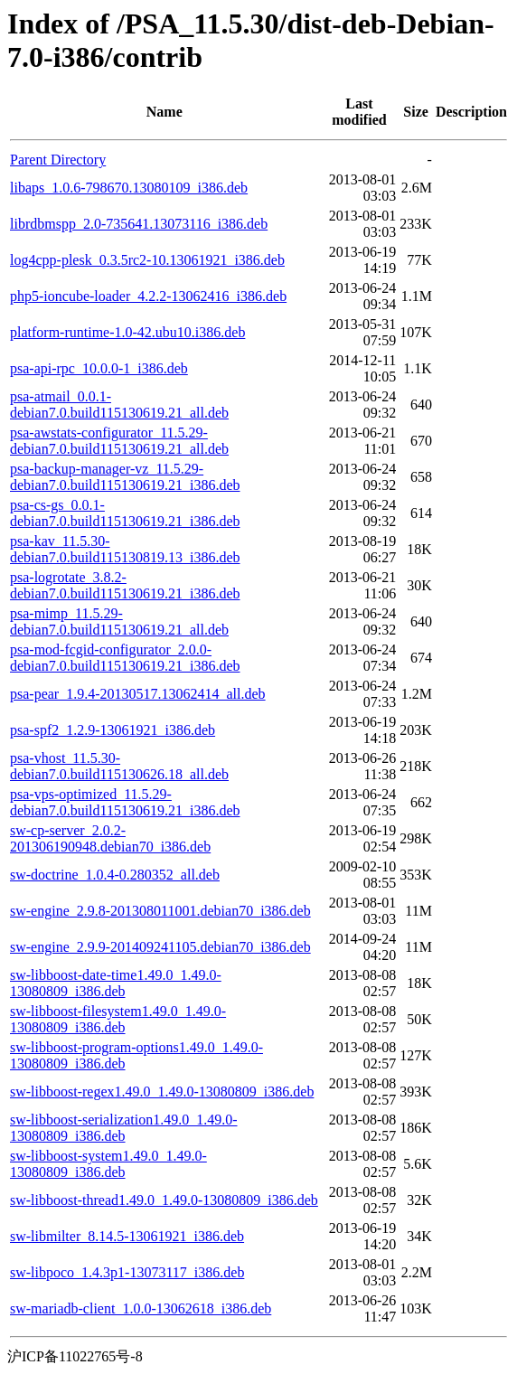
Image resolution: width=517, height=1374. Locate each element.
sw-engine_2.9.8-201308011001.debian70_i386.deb (160, 910)
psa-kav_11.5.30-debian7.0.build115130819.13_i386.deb (125, 549)
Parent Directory (58, 159)
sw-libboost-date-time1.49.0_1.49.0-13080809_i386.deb (115, 983)
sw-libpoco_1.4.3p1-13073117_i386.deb (127, 1272)
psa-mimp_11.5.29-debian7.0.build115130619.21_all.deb (119, 621)
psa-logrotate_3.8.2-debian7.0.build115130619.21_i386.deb (125, 585)
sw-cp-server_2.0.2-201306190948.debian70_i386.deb (110, 838)
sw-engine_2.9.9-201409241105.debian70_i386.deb (160, 947)
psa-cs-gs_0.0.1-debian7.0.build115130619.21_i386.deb (125, 513)
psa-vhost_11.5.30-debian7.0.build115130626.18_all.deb (119, 766)
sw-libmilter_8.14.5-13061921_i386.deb (127, 1236)
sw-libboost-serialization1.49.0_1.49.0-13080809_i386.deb (124, 1127)
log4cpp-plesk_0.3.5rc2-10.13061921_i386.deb (147, 260)
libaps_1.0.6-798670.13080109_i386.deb (129, 187)
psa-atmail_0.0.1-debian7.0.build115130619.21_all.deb (119, 404)
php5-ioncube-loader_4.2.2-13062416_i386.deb (148, 296)
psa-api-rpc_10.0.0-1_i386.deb (99, 368)
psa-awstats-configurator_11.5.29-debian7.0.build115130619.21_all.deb (119, 440)
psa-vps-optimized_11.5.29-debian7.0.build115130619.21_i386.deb (125, 802)
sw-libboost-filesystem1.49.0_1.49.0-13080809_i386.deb (118, 1019)
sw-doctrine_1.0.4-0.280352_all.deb (115, 874)
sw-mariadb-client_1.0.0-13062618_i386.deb (140, 1308)
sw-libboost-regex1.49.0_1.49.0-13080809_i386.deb (162, 1091)
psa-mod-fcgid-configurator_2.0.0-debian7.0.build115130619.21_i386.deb (125, 657)
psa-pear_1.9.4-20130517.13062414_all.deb (138, 693)
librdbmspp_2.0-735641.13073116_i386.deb (139, 223)
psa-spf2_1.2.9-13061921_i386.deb (112, 730)
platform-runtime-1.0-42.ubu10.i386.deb (127, 332)
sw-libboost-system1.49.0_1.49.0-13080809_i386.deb (108, 1164)
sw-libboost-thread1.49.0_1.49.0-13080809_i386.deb (164, 1200)
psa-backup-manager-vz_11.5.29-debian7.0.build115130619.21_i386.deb (125, 477)
